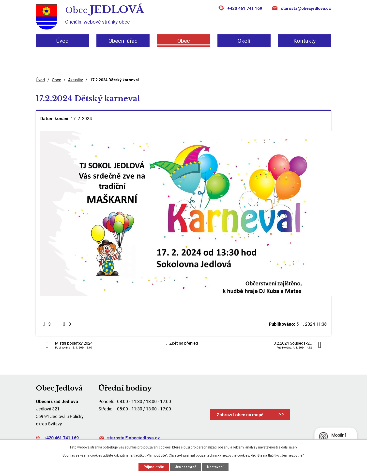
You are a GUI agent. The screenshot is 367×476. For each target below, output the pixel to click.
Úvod (62, 41)
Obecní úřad (123, 41)
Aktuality (75, 80)
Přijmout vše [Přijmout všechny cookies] (153, 467)
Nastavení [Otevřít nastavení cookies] (215, 467)
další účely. (289, 447)
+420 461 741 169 (244, 8)
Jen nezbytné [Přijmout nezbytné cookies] (185, 467)
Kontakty (304, 41)
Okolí (244, 41)
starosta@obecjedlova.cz (306, 8)
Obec (183, 41)
